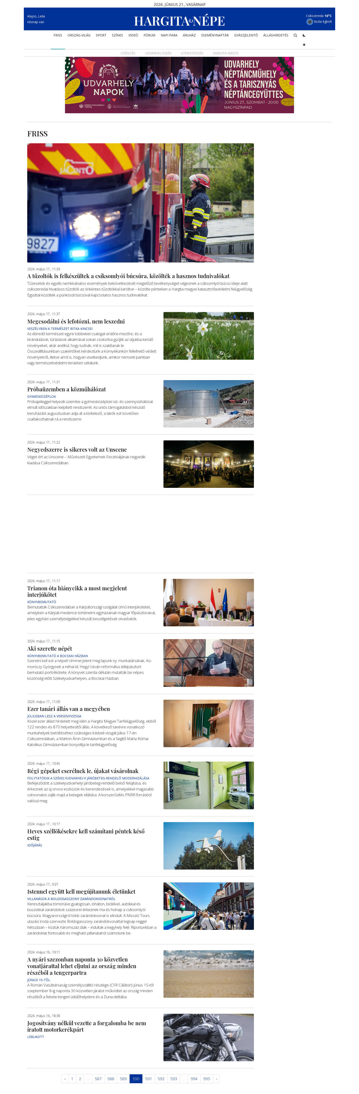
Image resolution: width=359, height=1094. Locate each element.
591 (148, 1078)
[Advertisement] (140, 534)
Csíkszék (128, 54)
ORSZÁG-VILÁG (79, 36)
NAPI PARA (169, 36)
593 (173, 1078)
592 (161, 1078)
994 (194, 1078)
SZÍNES (117, 36)
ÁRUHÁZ (189, 36)
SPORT (101, 36)
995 (206, 1078)
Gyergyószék (192, 54)
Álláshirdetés (275, 36)
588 (110, 1078)
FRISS (58, 36)
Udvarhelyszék (158, 54)
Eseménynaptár (215, 36)
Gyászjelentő (246, 36)
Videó (133, 36)
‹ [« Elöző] (64, 1078)
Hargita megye (225, 54)
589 (123, 1078)
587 (98, 1078)
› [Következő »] (216, 1078)
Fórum (149, 36)
